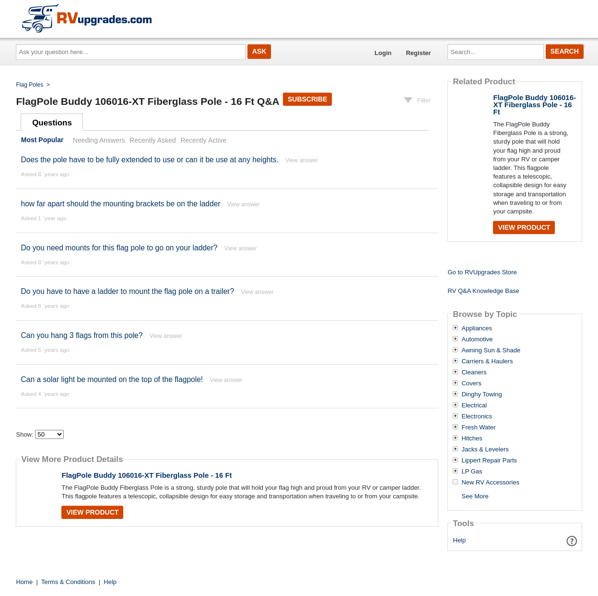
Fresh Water (478, 427)
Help (459, 540)
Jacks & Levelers (484, 449)
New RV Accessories (490, 482)
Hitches (471, 438)
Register (418, 52)
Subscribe (307, 99)
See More (474, 496)
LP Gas (471, 471)
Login (383, 52)
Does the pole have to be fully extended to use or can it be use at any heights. (149, 160)
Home (24, 581)
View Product (92, 512)
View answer (301, 160)
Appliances (476, 328)
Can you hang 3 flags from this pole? (81, 335)
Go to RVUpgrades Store (481, 272)
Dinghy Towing (481, 394)
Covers (471, 383)
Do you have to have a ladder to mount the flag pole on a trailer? (127, 291)
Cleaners (473, 372)
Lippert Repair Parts (489, 460)
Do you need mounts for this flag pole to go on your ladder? (119, 248)
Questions (52, 122)
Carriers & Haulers (487, 361)
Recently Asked (152, 140)
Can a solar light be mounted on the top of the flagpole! (112, 379)
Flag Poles (30, 84)
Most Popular (42, 140)
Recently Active (203, 140)
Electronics (476, 416)
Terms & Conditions (68, 581)
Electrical (474, 405)
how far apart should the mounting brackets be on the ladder (120, 204)
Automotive (476, 339)
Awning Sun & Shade (490, 350)
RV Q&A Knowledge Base (483, 290)
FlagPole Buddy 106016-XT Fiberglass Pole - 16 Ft (146, 475)
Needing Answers (99, 140)
